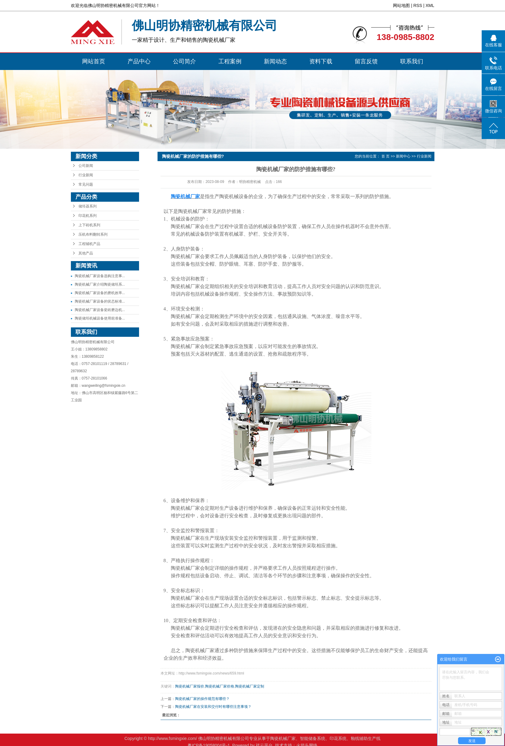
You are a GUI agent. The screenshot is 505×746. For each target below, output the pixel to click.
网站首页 (93, 61)
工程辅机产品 (89, 244)
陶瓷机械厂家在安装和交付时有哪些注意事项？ (213, 707)
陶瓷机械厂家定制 (249, 686)
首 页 (385, 156)
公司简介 (184, 61)
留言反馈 (366, 61)
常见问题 (85, 184)
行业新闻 (85, 175)
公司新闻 (85, 166)
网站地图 (401, 5)
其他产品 (85, 253)
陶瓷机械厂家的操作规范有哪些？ (202, 699)
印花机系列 (87, 216)
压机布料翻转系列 (93, 234)
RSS (417, 5)
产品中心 (139, 61)
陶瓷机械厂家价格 (219, 686)
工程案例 (229, 61)
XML (430, 5)
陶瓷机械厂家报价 (189, 686)
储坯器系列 (87, 206)
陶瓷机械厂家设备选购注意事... (100, 276)
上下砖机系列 (89, 225)
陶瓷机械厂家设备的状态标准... (100, 301)
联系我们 (411, 61)
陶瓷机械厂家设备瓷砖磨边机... (100, 310)
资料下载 (320, 61)
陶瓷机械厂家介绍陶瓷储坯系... (100, 284)
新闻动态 (275, 61)
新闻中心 (403, 156)
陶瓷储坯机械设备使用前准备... (100, 318)
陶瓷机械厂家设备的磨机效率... (100, 293)
